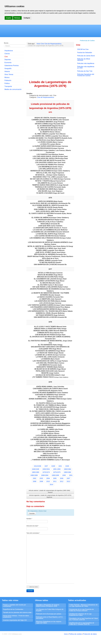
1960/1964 (67, 469)
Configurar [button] (27, 18)
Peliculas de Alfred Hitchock (83, 59)
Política (6, 83)
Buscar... (6, 43)
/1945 (67, 466)
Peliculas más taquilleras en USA (85, 67)
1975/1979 (56, 472)
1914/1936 (37, 466)
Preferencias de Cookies (87, 40)
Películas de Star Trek (84, 71)
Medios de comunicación (12, 89)
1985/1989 (34, 475)
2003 (41, 478)
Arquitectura (8, 50)
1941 (60, 466)
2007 (68, 478)
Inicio (66, 634)
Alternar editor (33, 587)
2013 (68, 481)
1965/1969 (35, 472)
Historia (7, 71)
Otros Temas (8, 74)
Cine (6, 56)
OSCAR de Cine (83, 49)
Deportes (7, 59)
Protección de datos (90, 634)
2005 (55, 478)
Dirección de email (32, 526)
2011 (55, 481)
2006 (61, 478)
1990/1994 (44, 475)
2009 (41, 481)
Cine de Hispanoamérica (45, 97)
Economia (7, 62)
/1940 (53, 466)
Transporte (8, 86)
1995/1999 (55, 475)
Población (7, 80)
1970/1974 (46, 472)
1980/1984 (67, 472)
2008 (34, 481)
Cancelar (32, 513)
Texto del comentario (33, 533)
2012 (61, 481)
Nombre (29, 518)
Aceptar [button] (8, 18)
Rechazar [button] (17, 18)
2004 (48, 478)
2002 (34, 478)
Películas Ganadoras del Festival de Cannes (85, 74)
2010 (48, 481)
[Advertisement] (14, 122)
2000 (64, 475)
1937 (46, 466)
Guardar (30, 590)
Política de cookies (75, 634)
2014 (51, 484)
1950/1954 (46, 469)
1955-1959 (57, 469)
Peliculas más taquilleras (85, 63)
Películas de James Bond (86, 56)
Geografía (7, 68)
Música (6, 77)
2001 (71, 475)
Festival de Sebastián (84, 52)
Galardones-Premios (11, 65)
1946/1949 (35, 469)
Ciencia (7, 53)
